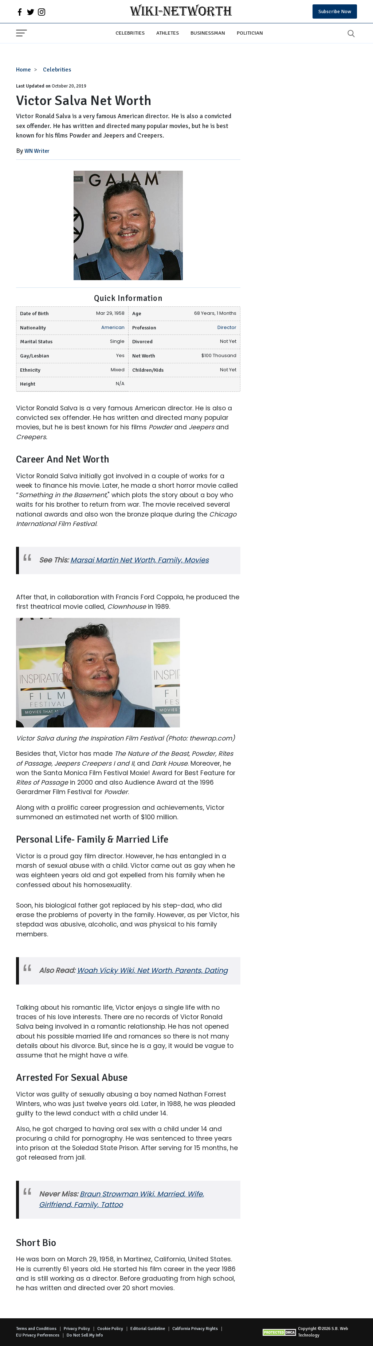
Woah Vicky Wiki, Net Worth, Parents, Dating (152, 970)
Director (226, 327)
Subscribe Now (334, 11)
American (113, 327)
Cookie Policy (110, 1328)
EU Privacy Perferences (37, 1335)
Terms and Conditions (36, 1328)
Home (23, 69)
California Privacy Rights (195, 1328)
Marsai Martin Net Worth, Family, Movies (139, 560)
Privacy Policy (77, 1328)
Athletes (167, 33)
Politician (250, 33)
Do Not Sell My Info (85, 1335)
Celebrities (130, 33)
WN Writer (37, 151)
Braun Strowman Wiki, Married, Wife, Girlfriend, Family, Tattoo (121, 1199)
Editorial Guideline (147, 1328)
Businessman (208, 33)
